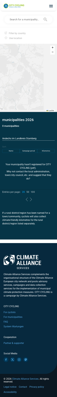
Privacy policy (36, 386)
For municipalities (13, 317)
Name (11, 151)
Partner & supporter (14, 343)
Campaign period (28, 151)
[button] (52, 48)
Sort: (4, 146)
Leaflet (50, 111)
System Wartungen (14, 326)
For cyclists (10, 312)
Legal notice (10, 386)
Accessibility (10, 392)
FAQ (6, 321)
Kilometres (46, 151)
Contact (23, 386)
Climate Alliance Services (25, 378)
